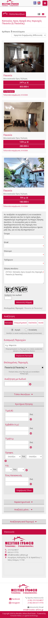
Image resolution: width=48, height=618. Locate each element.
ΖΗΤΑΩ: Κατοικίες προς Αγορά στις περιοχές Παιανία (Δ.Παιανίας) (24, 277)
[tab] (24, 367)
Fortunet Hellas (15, 616)
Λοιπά (40, 322)
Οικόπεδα (32, 322)
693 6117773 (13, 552)
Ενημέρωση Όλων (24, 490)
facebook (14, 599)
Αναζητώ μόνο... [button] (24, 509)
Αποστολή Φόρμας (24, 302)
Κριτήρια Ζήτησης (24, 404)
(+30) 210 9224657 (35, 600)
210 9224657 (13, 550)
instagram (14, 603)
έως (31, 414)
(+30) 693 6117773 (35, 603)
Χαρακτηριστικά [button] (24, 502)
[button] (16, 367)
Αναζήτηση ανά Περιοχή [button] (24, 522)
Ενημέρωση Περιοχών (24, 356)
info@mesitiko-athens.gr (18, 555)
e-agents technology (30, 616)
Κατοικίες (8, 322)
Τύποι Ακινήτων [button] (24, 394)
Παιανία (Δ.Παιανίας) (15, 367)
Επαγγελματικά (20, 322)
